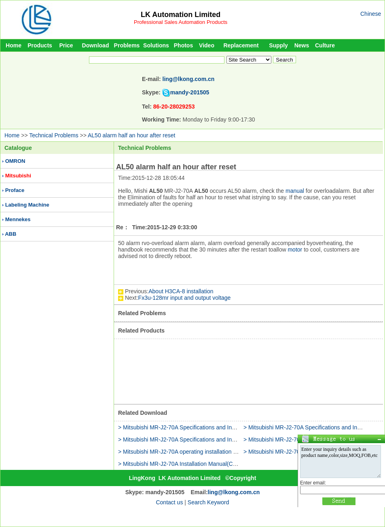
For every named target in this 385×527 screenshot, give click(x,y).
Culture (325, 45)
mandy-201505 (189, 92)
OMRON (15, 161)
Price (66, 45)
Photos (183, 45)
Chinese (370, 14)
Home (13, 45)
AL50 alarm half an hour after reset (131, 135)
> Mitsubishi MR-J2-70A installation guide (295, 439)
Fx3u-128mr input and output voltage (184, 297)
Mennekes (18, 219)
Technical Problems (53, 135)
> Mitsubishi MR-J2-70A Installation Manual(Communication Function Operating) (218, 464)
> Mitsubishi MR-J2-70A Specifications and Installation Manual (196, 427)
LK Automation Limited (180, 15)
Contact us (169, 502)
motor (295, 249)
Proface (15, 190)
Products (40, 45)
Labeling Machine (27, 205)
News (301, 45)
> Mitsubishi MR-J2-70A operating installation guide (182, 451)
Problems (127, 45)
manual (295, 191)
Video (206, 45)
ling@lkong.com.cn (189, 79)
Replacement (240, 45)
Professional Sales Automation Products (180, 22)
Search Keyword (208, 502)
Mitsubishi (18, 176)
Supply (278, 45)
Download (95, 45)
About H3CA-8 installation (180, 291)
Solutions (156, 45)
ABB (10, 234)
